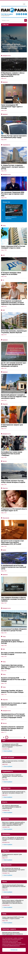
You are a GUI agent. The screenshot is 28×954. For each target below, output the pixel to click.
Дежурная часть (7, 55)
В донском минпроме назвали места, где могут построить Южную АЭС (13, 554)
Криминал (5, 82)
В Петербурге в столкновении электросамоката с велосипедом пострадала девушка (11, 773)
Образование (6, 348)
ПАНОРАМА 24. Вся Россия (9, 762)
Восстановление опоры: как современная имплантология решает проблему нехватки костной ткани (13, 924)
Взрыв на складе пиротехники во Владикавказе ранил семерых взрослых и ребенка (13, 780)
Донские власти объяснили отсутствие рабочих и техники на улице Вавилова (12, 696)
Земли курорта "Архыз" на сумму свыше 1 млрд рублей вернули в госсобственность (13, 818)
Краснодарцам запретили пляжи (11, 857)
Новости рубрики (7, 513)
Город (4, 225)
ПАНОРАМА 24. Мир (7, 709)
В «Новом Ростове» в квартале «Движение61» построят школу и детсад (12, 539)
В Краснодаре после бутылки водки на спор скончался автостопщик (13, 851)
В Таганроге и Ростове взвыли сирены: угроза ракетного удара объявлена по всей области (14, 900)
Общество (5, 299)
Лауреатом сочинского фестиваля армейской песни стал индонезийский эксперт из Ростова (13, 832)
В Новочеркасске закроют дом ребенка (12, 617)
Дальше (24, 500)
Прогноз (5, 324)
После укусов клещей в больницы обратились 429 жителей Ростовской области (13, 649)
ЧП (3, 249)
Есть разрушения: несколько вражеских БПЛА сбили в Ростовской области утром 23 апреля (14, 46)
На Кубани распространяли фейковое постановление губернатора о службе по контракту (14, 840)
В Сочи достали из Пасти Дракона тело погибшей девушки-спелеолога (13, 846)
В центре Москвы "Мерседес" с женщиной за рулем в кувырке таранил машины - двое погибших (13, 766)
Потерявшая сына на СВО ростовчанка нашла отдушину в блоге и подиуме (12, 508)
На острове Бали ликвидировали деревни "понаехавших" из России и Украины (12, 727)
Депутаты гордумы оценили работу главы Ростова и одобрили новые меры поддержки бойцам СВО (13, 586)
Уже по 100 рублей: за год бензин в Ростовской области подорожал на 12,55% (13, 601)
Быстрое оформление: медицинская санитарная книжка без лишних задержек (13, 914)
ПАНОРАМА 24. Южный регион (10, 814)
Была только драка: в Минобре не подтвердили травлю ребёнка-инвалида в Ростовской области (13, 664)
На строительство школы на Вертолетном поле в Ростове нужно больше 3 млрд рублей (13, 632)
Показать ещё (4, 758)
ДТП (4, 238)
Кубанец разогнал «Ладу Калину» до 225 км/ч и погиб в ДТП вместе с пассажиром (14, 825)
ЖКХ (4, 261)
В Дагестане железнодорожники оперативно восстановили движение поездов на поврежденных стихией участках (12, 800)
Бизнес (4, 361)
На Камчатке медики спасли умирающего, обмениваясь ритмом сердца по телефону (12, 787)
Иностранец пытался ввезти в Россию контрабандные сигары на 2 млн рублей (13, 793)
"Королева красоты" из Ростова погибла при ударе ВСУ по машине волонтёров (13, 870)
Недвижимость (6, 144)
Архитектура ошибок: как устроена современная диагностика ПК (11, 919)
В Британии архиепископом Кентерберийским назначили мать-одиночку (12, 749)
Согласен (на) (14, 949)
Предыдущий (3, 500)
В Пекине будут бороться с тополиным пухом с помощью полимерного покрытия (13, 720)
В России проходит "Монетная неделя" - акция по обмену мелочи (13, 808)
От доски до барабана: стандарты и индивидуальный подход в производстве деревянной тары (12, 930)
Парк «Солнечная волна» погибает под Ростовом (13, 524)
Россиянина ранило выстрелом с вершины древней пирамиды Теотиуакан (11, 713)
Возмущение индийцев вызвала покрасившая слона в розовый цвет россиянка (12, 735)
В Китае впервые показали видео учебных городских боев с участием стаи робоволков (14, 742)
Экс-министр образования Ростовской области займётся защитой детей (11, 569)
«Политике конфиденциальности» (11, 945)
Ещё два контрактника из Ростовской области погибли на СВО (11, 893)
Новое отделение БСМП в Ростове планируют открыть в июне (13, 680)
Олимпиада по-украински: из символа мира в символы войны (13, 755)
